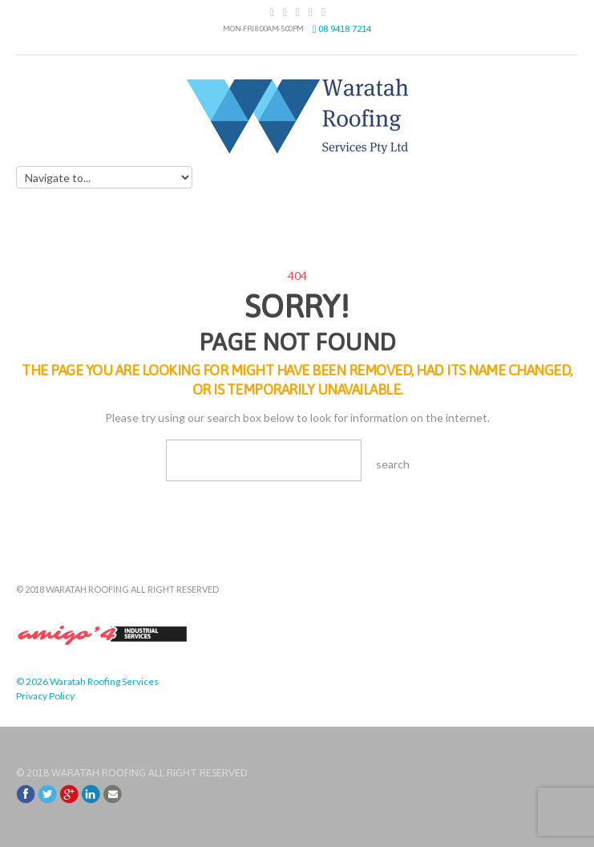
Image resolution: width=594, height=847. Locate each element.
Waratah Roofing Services (104, 681)
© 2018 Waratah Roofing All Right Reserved (132, 773)
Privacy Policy (45, 696)
